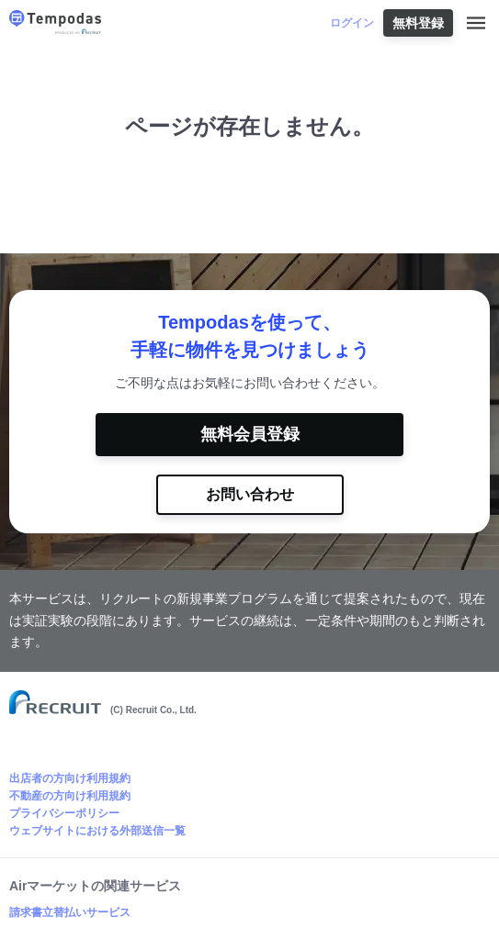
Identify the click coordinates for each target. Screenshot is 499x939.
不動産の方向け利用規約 (69, 795)
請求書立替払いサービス (69, 912)
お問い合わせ (250, 494)
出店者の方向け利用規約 (69, 778)
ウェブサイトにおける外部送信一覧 (97, 830)
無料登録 (418, 23)
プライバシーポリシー (64, 813)
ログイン (352, 22)
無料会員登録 (250, 434)
